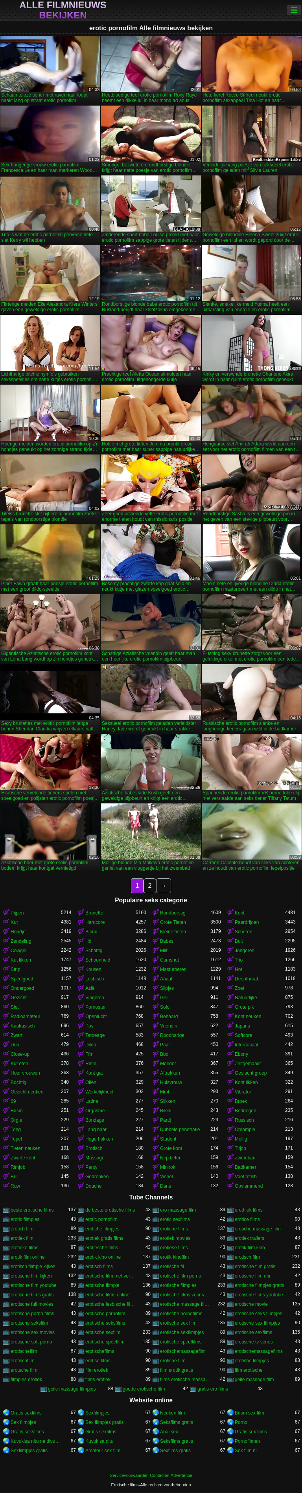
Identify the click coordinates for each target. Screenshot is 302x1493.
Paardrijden (247, 922)
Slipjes (167, 988)
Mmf (164, 1092)
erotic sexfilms (175, 1219)
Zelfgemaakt (248, 1063)
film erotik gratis (176, 1370)
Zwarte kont (23, 1158)
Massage (95, 1158)
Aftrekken (170, 1073)
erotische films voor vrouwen (185, 1295)
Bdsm (17, 1110)
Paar (165, 1045)
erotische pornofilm (105, 1313)
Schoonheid (97, 960)
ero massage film (178, 1210)
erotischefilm (24, 1351)
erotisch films (99, 1266)
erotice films (247, 1219)
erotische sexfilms (253, 1332)
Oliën (90, 1082)
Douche (93, 1186)
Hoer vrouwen (25, 1073)
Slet (15, 1007)
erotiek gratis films (104, 1238)
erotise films (97, 1360)
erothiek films (249, 1210)
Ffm (89, 1054)
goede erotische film (144, 1389)
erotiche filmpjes (102, 1229)
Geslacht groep (251, 1073)
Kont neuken (248, 1016)
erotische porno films (32, 1313)
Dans (165, 1186)
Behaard (169, 1016)
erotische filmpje (102, 1285)
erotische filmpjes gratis (259, 1285)
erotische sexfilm (102, 1332)
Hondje (18, 931)
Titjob (240, 1148)
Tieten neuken (26, 1148)
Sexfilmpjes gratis (29, 1450)
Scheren (243, 931)
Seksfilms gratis (176, 1422)
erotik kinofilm (174, 1257)
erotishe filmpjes (252, 1360)
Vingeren (94, 997)
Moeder (168, 1063)
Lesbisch (94, 979)
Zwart (16, 1035)
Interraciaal (246, 1045)
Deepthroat (246, 979)
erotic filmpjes (25, 1219)
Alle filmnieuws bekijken (62, 10)
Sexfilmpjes (97, 1413)
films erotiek (97, 1379)
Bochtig (18, 1082)
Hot (238, 969)
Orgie (16, 1120)
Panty (91, 1167)
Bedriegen (245, 1110)
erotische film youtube (34, 1285)
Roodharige (172, 1035)
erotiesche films (101, 1247)
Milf (164, 950)
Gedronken (97, 1176)
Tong (16, 1129)
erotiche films (174, 1229)
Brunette (94, 913)
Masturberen (173, 969)
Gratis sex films (251, 1432)
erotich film (22, 1229)
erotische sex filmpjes (257, 1323)
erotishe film (173, 1360)
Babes (166, 941)
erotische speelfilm (104, 1342)
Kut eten (19, 1063)
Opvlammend (249, 1186)
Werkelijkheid (99, 1092)
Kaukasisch (23, 1026)
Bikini (165, 1110)
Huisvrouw (171, 1082)
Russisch (244, 1120)
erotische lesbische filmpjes (110, 1304)
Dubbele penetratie (180, 1129)
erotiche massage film (258, 1229)
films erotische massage (185, 1379)
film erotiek (96, 1370)
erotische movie (251, 1304)
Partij (165, 1120)
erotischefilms (99, 1351)
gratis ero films (212, 1389)
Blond (91, 931)
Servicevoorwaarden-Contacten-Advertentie (151, 1475)
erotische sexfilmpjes (182, 1332)
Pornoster (95, 1007)
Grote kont (171, 1148)
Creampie (245, 1129)
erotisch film (247, 1257)
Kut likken (21, 960)
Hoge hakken (99, 1139)
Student (168, 1139)
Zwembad (245, 1158)
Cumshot (169, 960)
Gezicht (19, 997)
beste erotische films (32, 1210)
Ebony (241, 1054)
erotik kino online (103, 1257)
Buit (239, 941)
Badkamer (245, 1167)
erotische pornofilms (181, 1313)
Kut (14, 922)
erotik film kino (250, 1247)
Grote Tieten (173, 922)
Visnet (166, 1176)
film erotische (249, 1370)
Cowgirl (18, 950)
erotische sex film (178, 1323)
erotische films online (107, 1295)
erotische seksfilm (29, 1323)
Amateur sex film (102, 1450)
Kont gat (94, 1073)
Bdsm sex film (249, 1413)
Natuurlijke (246, 997)
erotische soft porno (31, 1342)
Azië (89, 988)
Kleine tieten (173, 931)
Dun (15, 1045)
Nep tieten (171, 1158)
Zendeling (21, 941)
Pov (89, 1026)
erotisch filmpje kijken (33, 1266)
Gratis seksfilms (27, 1432)
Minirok (167, 1167)
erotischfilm (23, 1360)
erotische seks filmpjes (258, 1313)
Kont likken (246, 1082)
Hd (88, 941)
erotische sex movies (33, 1332)
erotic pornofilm (101, 1219)
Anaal (166, 979)
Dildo (90, 1045)
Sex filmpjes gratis (104, 1422)
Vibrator (243, 1092)
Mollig (241, 1139)
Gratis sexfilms (26, 1413)
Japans (242, 1026)
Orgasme (95, 1110)
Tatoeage (95, 1035)
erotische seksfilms (105, 1323)
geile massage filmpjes (72, 1389)
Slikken (167, 1101)
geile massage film (254, 1379)
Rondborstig (173, 913)
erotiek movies (175, 1238)
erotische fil (172, 1266)
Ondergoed (22, 988)
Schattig (93, 950)
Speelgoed (22, 979)
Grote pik (244, 1007)
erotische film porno (180, 1276)
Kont (240, 913)
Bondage (94, 1120)
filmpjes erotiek (26, 1379)
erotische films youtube (259, 1295)
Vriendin (168, 1026)
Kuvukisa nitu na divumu (36, 1441)
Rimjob (18, 1167)
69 (13, 1101)
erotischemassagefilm (183, 1351)
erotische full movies (32, 1304)
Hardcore (95, 922)
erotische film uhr (253, 1276)
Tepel (16, 1139)
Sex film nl (245, 1450)
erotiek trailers (249, 1238)
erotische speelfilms (180, 1342)
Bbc (164, 1054)
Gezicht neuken (27, 1092)
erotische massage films (185, 1304)
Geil (164, 997)
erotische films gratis (32, 1295)
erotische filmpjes (178, 1285)
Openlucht (96, 1016)
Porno (241, 1422)
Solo (164, 1007)
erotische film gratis (255, 1266)
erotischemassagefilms (259, 1351)
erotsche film (24, 1370)
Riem (90, 1063)
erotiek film (22, 1238)
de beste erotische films (110, 1210)
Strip (15, 969)
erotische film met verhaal (110, 1276)
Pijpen (17, 913)
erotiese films (174, 1247)
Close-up (20, 1054)
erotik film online (28, 1257)
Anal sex (169, 1432)
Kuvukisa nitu (99, 1441)
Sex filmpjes (23, 1422)
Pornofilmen (247, 1441)
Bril (14, 1176)
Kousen (93, 969)
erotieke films (25, 1247)
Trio (239, 960)
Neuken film (172, 1413)
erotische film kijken (31, 1276)
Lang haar (96, 1129)
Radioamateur (25, 1016)
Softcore (243, 1035)
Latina (91, 1101)
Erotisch (93, 1148)
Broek (241, 1101)
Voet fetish (246, 1176)
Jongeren (244, 950)
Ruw (15, 1186)
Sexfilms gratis (175, 1450)
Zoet (239, 988)
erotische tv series (254, 1342)
